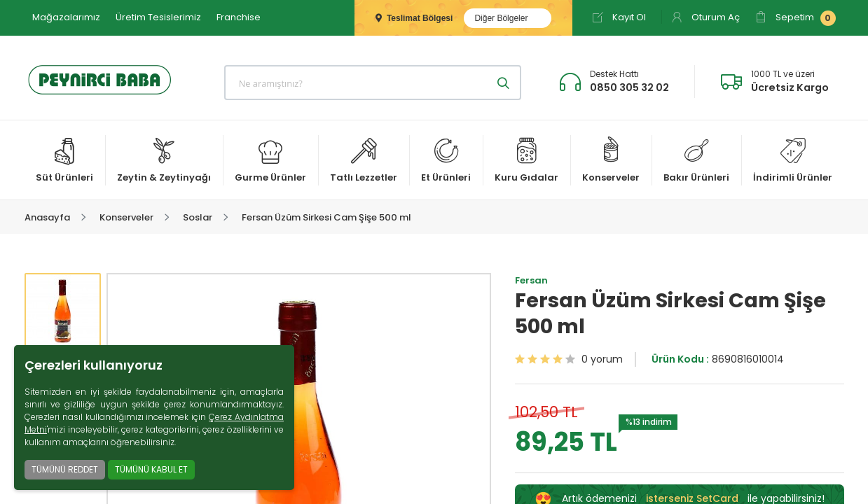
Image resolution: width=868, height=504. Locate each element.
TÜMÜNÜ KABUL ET (151, 469)
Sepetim (795, 18)
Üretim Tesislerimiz (158, 17)
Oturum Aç (705, 17)
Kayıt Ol (619, 17)
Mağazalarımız (66, 17)
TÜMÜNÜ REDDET (65, 469)
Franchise (238, 17)
